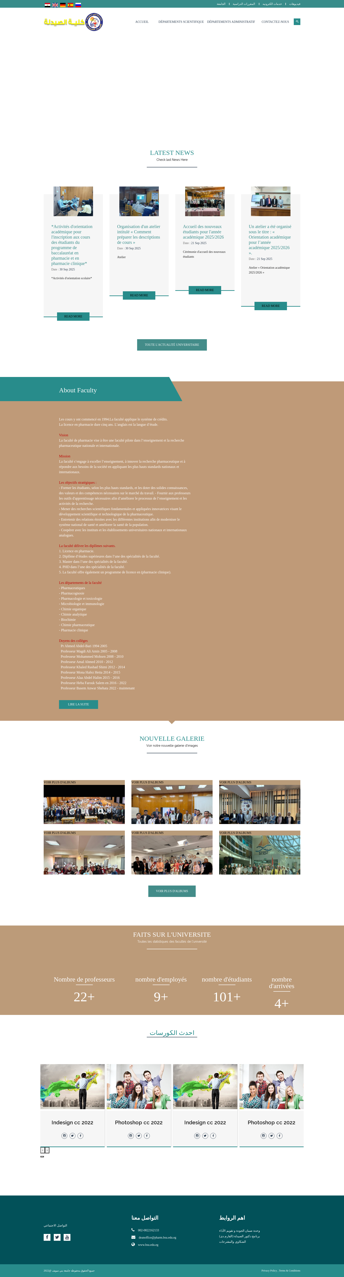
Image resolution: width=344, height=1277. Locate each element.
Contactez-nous (275, 22)
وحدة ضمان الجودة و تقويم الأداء (239, 1230)
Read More (73, 316)
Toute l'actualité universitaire (172, 344)
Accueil (142, 22)
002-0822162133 (145, 1230)
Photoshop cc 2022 (205, 1122)
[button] (42, 1156)
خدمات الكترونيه (272, 3)
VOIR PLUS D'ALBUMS (84, 813)
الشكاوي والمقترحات (232, 1241)
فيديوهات (294, 3)
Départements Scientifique (181, 22)
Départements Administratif (231, 22)
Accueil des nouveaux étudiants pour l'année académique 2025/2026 (203, 231)
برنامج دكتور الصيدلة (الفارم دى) (239, 1236)
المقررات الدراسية (244, 3)
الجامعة (221, 3)
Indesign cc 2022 (271, 1122)
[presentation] (47, 1150)
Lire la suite (78, 704)
